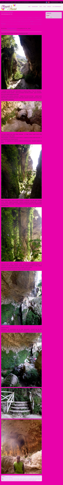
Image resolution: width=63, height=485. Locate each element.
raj (41, 21)
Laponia (19, 19)
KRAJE (21, 476)
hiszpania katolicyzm (9, 480)
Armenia (3, 17)
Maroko (29, 19)
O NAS (15, 2)
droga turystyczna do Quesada (26, 478)
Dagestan (22, 17)
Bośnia (15, 17)
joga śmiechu (3, 19)
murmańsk (8, 21)
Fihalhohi (26, 17)
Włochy (33, 24)
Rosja (3, 24)
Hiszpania (40, 17)
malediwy (25, 19)
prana (35, 21)
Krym (17, 19)
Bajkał (10, 17)
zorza (36, 24)
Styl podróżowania (25, 2)
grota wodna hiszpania (36, 478)
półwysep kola (38, 21)
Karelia (10, 19)
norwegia (18, 21)
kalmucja (7, 19)
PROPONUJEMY (7, 2)
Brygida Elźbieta (11, 28)
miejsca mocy (33, 476)
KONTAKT (19, 2)
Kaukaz (13, 19)
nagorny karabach (13, 21)
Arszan (6, 17)
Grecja (33, 17)
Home (3, 2)
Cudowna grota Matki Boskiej (9, 30)
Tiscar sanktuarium (32, 480)
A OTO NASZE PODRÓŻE (11, 476)
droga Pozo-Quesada (15, 478)
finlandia (30, 17)
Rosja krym (12, 24)
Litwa (22, 19)
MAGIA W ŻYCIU (27, 476)
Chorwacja (18, 17)
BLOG (12, 2)
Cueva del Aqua (7, 478)
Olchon (28, 21)
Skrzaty (16, 24)
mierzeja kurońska (33, 19)
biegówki (12, 17)
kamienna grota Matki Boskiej (19, 480)
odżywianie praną (24, 21)
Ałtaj (8, 17)
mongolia (39, 19)
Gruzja (36, 17)
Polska (31, 21)
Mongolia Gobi (3, 21)
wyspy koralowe (23, 24)
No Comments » (10, 477)
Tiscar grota (27, 480)
